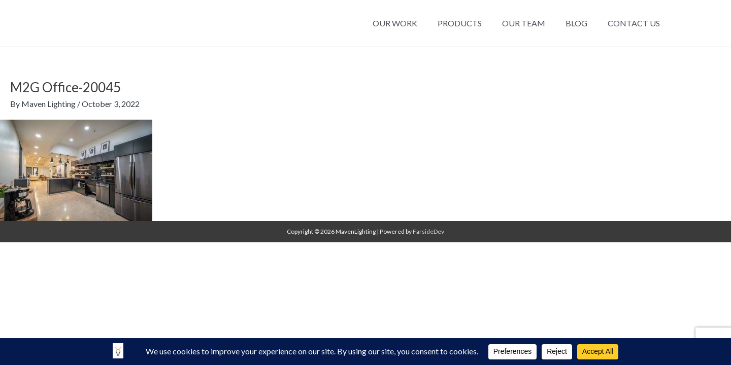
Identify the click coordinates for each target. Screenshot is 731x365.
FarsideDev (428, 231)
